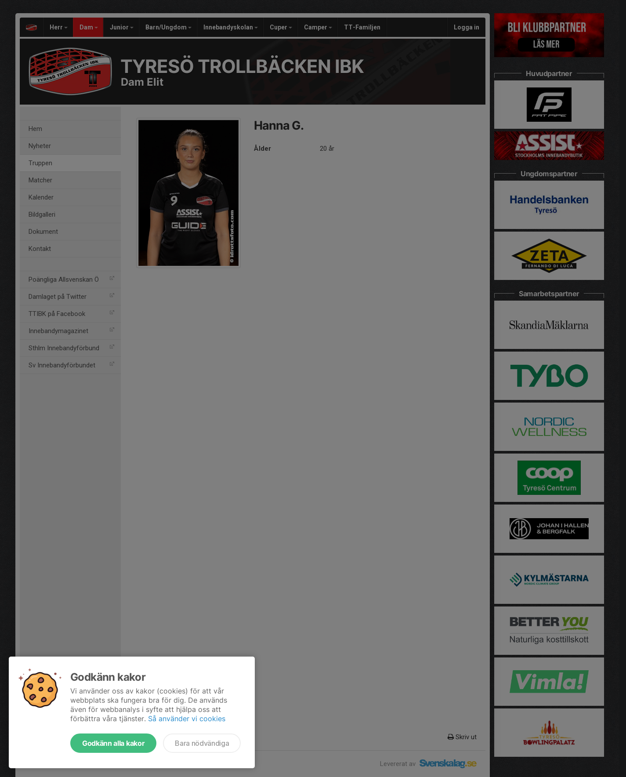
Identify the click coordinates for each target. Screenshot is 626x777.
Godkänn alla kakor (113, 743)
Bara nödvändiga (202, 743)
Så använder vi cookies (186, 718)
